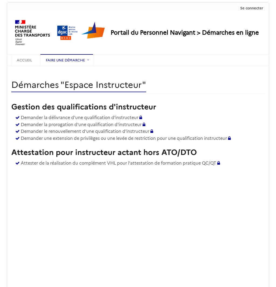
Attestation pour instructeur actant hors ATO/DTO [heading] (104, 152)
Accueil (24, 60)
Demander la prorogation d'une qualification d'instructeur (81, 124)
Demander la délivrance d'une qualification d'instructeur (79, 117)
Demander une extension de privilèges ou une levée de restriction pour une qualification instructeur (124, 138)
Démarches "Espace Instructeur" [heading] (78, 84)
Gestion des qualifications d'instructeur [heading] (83, 106)
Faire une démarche (65, 60)
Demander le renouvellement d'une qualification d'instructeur (85, 131)
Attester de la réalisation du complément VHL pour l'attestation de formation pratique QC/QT (118, 163)
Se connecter (251, 8)
